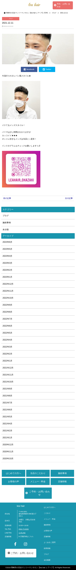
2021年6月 (7, 410)
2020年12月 (8, 445)
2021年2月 (7, 431)
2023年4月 (7, 256)
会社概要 (47, 560)
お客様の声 (13, 481)
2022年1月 (7, 361)
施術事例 (7, 222)
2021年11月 (8, 375)
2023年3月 (7, 263)
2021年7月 (7, 403)
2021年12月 (8, 368)
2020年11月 (8, 451)
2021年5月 (7, 417)
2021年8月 (7, 396)
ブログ (54, 13)
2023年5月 (7, 249)
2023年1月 (7, 277)
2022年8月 (7, 312)
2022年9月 (7, 305)
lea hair (21, 506)
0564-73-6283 (24, 529)
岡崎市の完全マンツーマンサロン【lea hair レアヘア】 (33, 567)
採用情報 (47, 548)
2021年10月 (8, 382)
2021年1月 (7, 438)
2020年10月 (8, 458)
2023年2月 (7, 270)
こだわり (47, 513)
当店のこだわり (37, 473)
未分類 (6, 229)
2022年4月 (7, 340)
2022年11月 (8, 291)
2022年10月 (8, 298)
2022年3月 (7, 347)
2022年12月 (8, 284)
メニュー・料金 (37, 481)
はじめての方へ (13, 473)
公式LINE (22, 533)
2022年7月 (7, 319)
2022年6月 (7, 326)
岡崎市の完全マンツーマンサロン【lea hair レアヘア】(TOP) (27, 13)
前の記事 (7, 198)
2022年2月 (7, 354)
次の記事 (69, 198)
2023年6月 (7, 242)
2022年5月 (7, 333)
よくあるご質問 (49, 542)
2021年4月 (7, 424)
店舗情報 (62, 481)
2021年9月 (7, 389)
